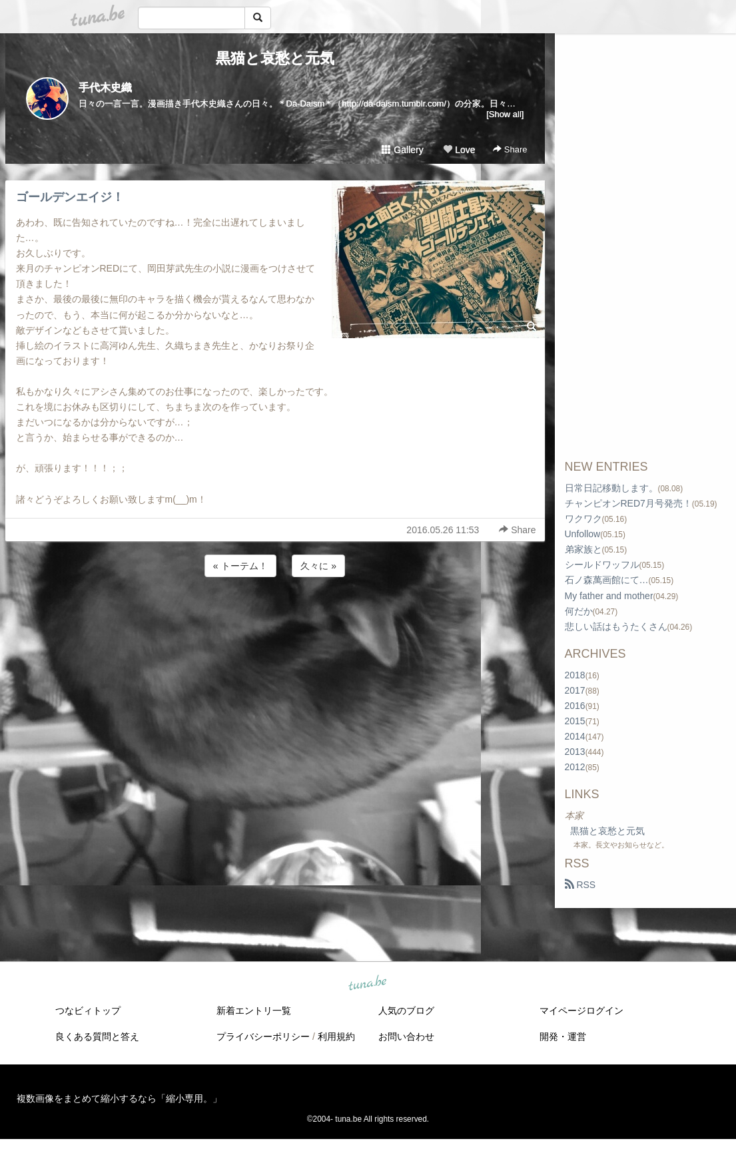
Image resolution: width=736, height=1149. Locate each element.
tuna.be (367, 984)
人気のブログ (406, 1010)
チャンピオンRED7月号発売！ (628, 503)
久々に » (318, 566)
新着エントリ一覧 (253, 1010)
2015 (575, 721)
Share (510, 149)
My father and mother (609, 595)
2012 (575, 767)
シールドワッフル (602, 564)
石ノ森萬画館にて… (607, 579)
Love (459, 149)
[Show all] (505, 114)
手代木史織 (105, 87)
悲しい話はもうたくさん (616, 626)
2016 (575, 705)
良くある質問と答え (97, 1036)
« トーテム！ (240, 566)
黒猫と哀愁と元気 (275, 58)
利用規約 (336, 1036)
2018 (575, 675)
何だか (579, 611)
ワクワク (583, 518)
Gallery (402, 149)
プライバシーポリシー (263, 1036)
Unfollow (583, 534)
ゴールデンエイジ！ (70, 197)
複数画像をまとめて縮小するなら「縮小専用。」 (119, 1098)
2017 (575, 690)
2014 (575, 736)
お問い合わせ (406, 1036)
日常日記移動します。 (611, 488)
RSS (580, 884)
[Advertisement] (275, 616)
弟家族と (583, 549)
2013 (575, 751)
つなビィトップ (88, 1010)
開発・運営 (563, 1036)
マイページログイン (581, 1010)
